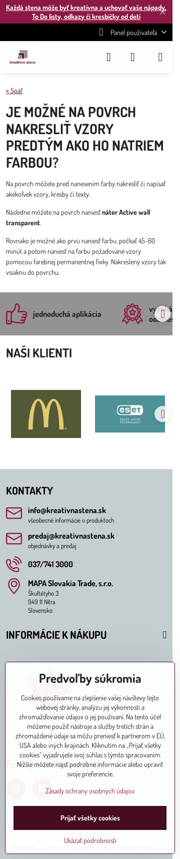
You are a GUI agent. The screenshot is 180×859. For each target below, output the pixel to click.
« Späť (14, 90)
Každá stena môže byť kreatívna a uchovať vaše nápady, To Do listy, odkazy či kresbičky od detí (86, 12)
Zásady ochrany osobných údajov (90, 790)
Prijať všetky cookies (90, 817)
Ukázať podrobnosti (90, 840)
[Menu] (160, 57)
